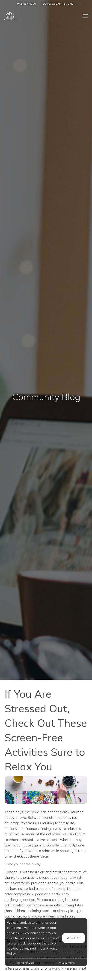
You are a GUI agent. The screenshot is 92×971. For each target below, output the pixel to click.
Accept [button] (73, 938)
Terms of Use (25, 962)
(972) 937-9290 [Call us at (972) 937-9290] (26, 3)
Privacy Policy (66, 962)
